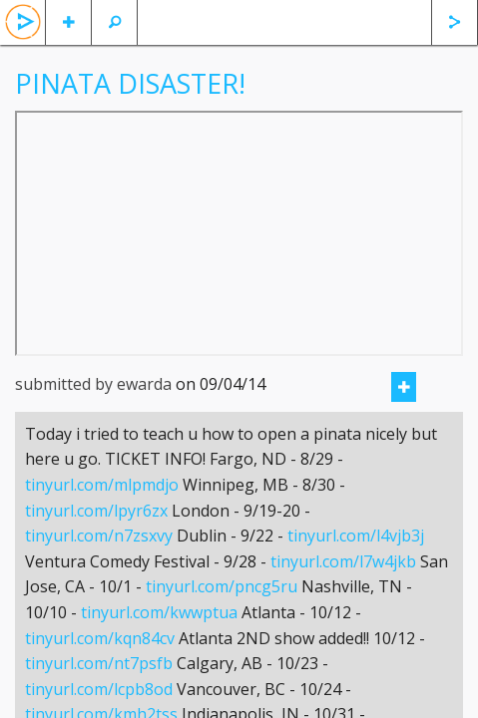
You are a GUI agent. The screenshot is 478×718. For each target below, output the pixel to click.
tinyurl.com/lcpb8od (99, 689)
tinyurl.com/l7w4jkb (343, 561)
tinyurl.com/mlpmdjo (102, 485)
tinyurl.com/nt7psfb (99, 663)
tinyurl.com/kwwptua (159, 612)
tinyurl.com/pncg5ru (221, 586)
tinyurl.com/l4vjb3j (355, 535)
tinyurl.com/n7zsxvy (99, 535)
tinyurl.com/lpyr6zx (96, 511)
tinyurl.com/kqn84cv (100, 638)
